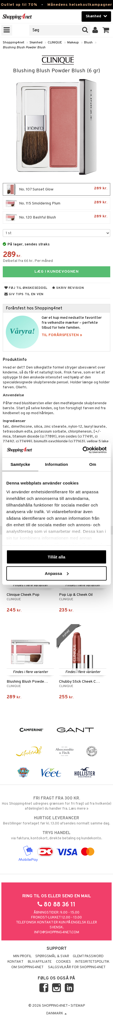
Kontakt (15, 962)
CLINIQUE (55, 42)
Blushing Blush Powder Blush (24, 47)
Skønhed (35, 42)
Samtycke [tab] (20, 464)
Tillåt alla (56, 557)
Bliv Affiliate (40, 962)
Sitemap (78, 1006)
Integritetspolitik (92, 962)
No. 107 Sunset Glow (56, 189)
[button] (106, 30)
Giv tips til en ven (24, 294)
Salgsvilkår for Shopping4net (77, 967)
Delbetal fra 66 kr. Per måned (28, 261)
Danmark (56, 1013)
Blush (88, 42)
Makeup (73, 42)
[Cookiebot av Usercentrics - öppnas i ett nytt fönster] (82, 449)
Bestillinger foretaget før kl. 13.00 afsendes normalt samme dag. (56, 820)
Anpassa (57, 573)
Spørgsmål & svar (52, 956)
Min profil (22, 956)
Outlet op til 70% (19, 4)
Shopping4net (13, 42)
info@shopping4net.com (56, 932)
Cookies (63, 962)
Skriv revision (68, 288)
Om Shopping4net (27, 967)
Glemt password (88, 956)
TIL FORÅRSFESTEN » (62, 335)
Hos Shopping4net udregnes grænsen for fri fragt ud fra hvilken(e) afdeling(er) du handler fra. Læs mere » (56, 803)
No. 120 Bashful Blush (56, 217)
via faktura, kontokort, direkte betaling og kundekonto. (56, 835)
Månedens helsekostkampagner (79, 4)
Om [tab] (92, 464)
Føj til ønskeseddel (25, 288)
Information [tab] (56, 464)
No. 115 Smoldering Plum (56, 203)
